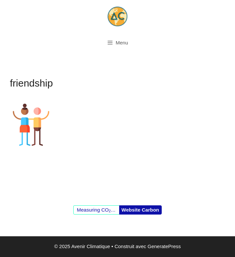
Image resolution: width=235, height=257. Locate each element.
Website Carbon (140, 210)
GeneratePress (164, 246)
